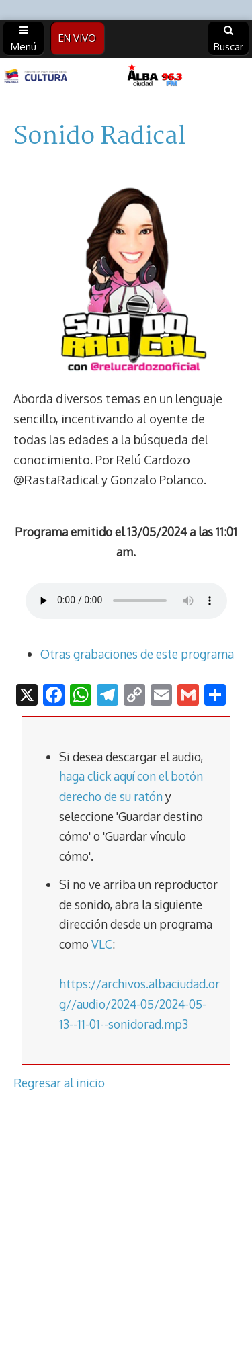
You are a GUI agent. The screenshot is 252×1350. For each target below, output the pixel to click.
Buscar (228, 39)
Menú (23, 39)
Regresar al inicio (59, 1082)
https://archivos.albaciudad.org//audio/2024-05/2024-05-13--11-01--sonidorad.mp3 (139, 1003)
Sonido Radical (99, 137)
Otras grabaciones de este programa (137, 653)
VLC (101, 944)
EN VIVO (77, 38)
